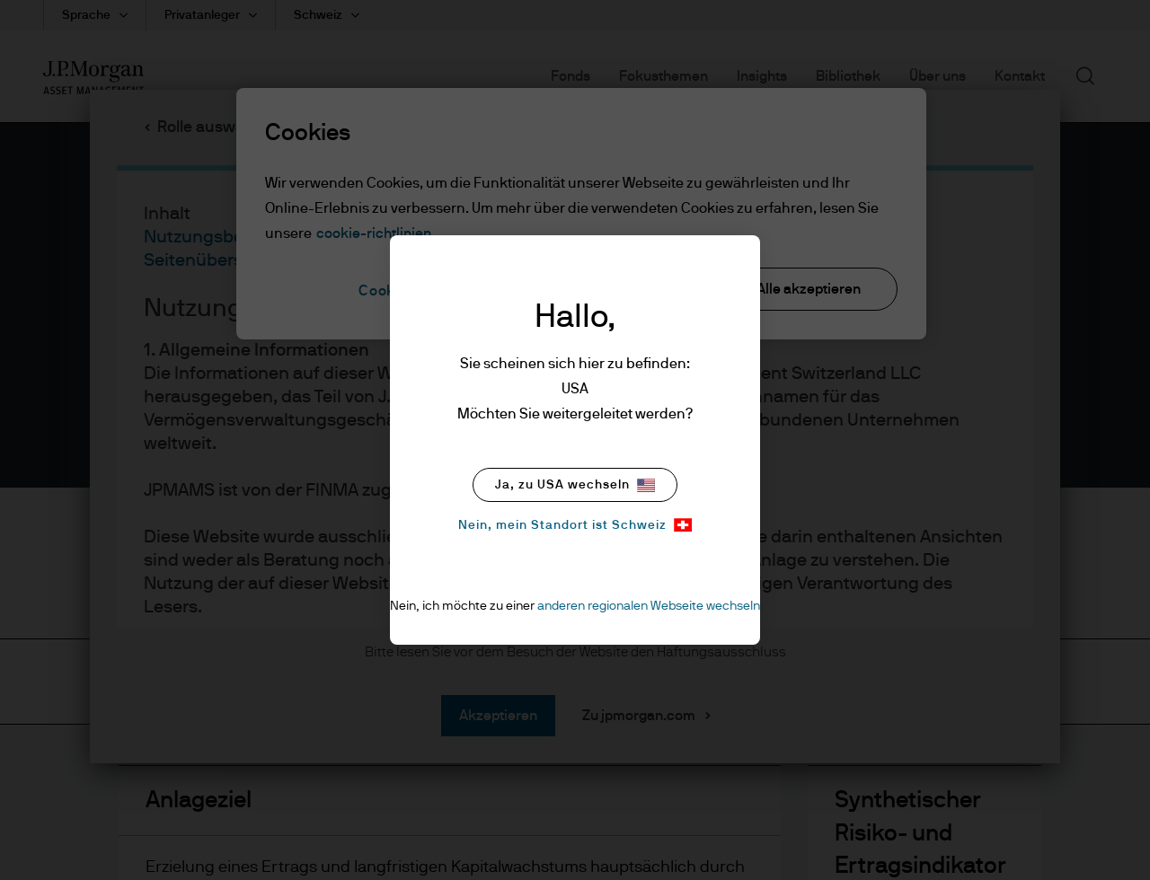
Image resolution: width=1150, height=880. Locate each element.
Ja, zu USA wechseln (575, 485)
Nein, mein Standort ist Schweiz (575, 525)
